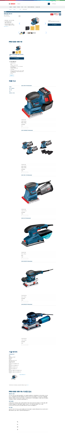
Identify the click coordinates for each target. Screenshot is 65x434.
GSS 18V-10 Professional (26, 85)
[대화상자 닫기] (19, 16)
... (17, 9)
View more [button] (6, 26)
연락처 (55, 1)
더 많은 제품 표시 (22, 374)
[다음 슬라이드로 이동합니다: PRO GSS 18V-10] (57, 59)
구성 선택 (49, 20)
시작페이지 (10, 9)
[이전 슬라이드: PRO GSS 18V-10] (7, 59)
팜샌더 (20, 9)
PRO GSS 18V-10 (25, 9)
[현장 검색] (49, 4)
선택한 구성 (11, 75)
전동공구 (14, 9)
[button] (45, 23)
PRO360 (52, 1)
